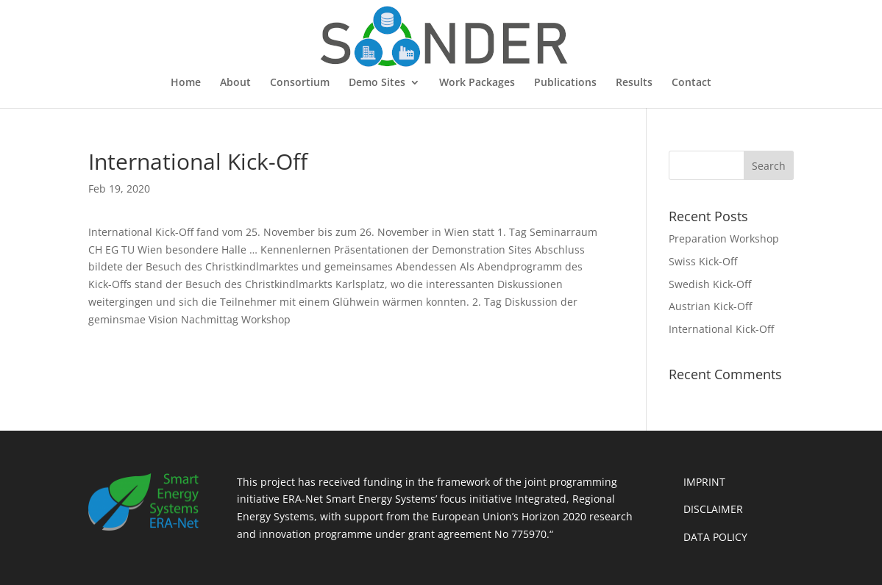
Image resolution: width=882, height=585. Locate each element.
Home (186, 83)
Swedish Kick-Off (710, 284)
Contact (691, 83)
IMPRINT (704, 482)
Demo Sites (377, 83)
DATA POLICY (715, 537)
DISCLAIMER (713, 509)
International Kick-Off (721, 329)
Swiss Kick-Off (703, 261)
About (235, 83)
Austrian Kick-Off (710, 306)
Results (634, 83)
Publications (565, 83)
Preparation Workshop (724, 238)
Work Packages (477, 83)
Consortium (300, 83)
